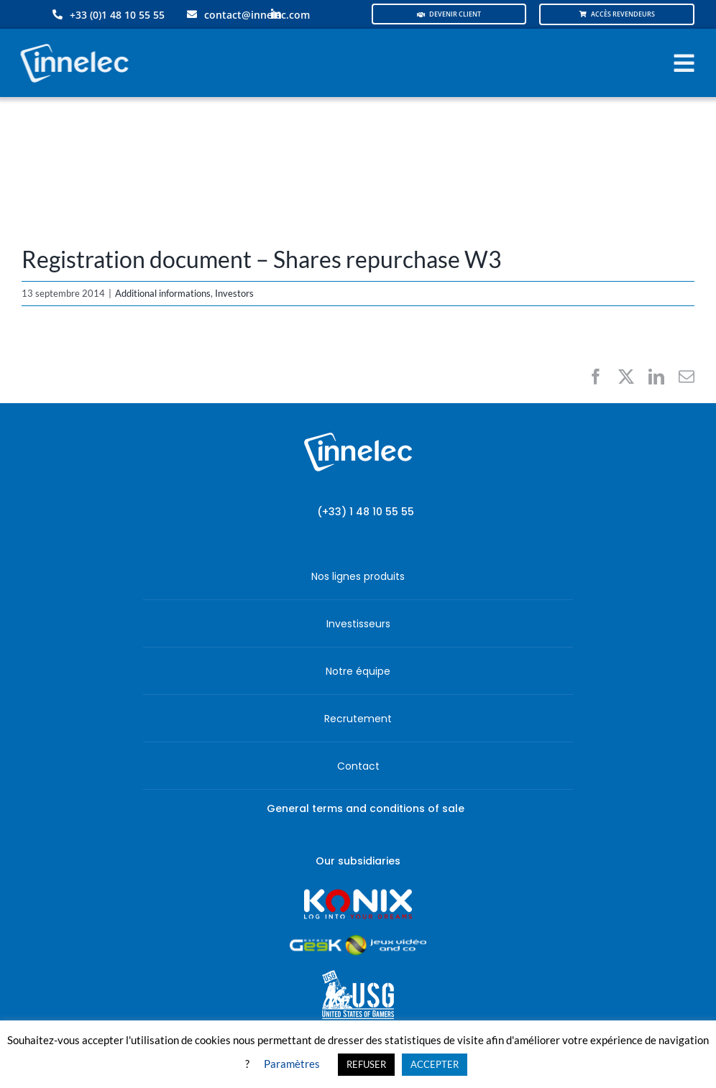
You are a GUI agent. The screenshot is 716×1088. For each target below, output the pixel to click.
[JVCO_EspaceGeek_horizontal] (358, 939)
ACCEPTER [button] (434, 1064)
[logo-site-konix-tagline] (358, 893)
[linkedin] (276, 14)
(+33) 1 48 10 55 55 (365, 511)
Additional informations (163, 293)
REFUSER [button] (366, 1064)
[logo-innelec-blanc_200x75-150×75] (73, 41)
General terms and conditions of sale (365, 808)
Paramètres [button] (292, 1063)
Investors (234, 293)
